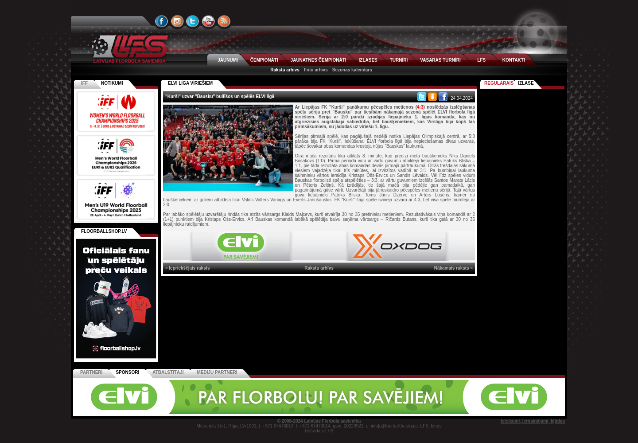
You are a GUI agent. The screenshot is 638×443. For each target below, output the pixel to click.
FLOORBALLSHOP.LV (104, 231)
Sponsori (127, 372)
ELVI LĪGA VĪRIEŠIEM (190, 83)
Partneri (91, 372)
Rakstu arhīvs (285, 69)
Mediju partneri (217, 372)
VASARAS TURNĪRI (440, 60)
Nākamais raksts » (453, 268)
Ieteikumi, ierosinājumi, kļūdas (533, 421)
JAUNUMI (228, 60)
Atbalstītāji (167, 372)
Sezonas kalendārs (352, 69)
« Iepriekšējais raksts (187, 268)
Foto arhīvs (316, 69)
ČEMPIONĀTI (264, 60)
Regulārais (499, 83)
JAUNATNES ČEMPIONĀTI (318, 60)
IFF (84, 83)
